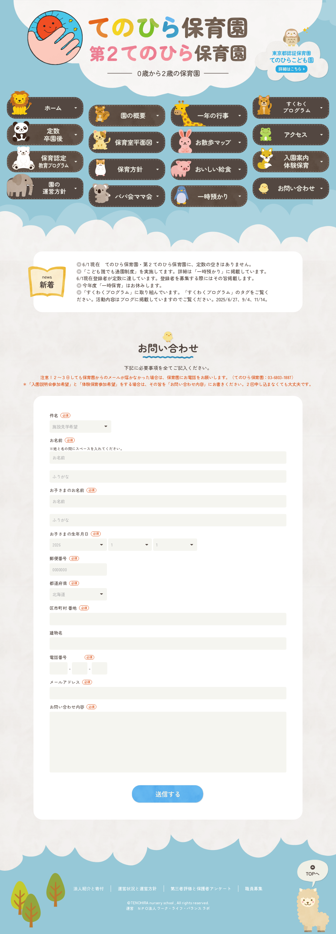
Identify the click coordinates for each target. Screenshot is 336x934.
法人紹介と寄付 (88, 888)
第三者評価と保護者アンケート (200, 888)
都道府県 (64, 583)
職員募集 (254, 888)
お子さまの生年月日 (75, 534)
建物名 (56, 633)
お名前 (62, 440)
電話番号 (72, 657)
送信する (168, 794)
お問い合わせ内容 (73, 707)
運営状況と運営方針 (137, 888)
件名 (60, 415)
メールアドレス (71, 682)
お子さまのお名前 (73, 490)
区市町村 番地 (69, 608)
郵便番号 (64, 558)
